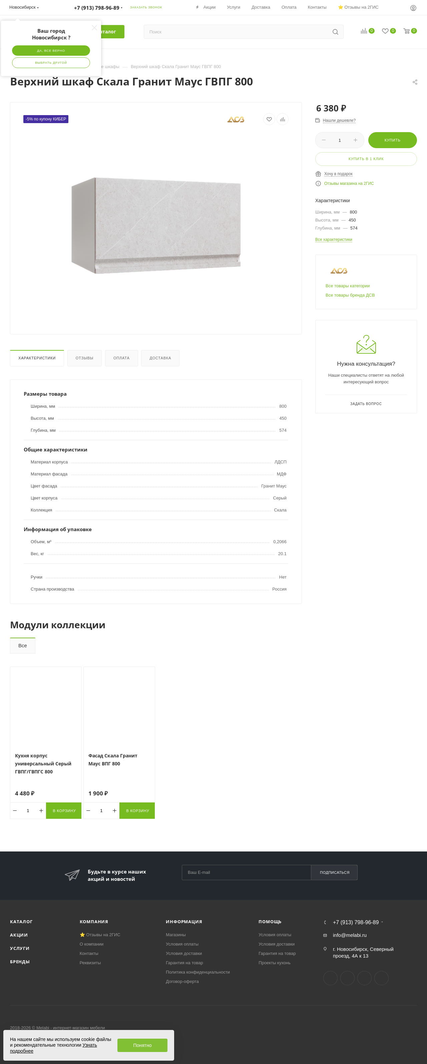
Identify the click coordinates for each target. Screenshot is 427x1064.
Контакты (89, 953)
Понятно (142, 1045)
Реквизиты (90, 962)
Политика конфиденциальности (198, 972)
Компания (94, 922)
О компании (92, 944)
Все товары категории (348, 285)
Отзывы (84, 358)
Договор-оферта (182, 981)
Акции (19, 935)
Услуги (20, 948)
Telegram (347, 978)
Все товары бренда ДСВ (350, 295)
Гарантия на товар (184, 962)
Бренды (20, 962)
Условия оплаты (182, 944)
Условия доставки (184, 953)
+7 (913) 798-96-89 (356, 922)
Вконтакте (330, 978)
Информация (184, 922)
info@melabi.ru (350, 935)
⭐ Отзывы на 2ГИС (100, 934)
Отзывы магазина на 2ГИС (349, 183)
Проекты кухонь (275, 962)
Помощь (270, 922)
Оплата (121, 358)
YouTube (364, 978)
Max (381, 978)
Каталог (21, 922)
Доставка (160, 358)
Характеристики (37, 358)
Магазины (176, 934)
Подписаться (335, 872)
